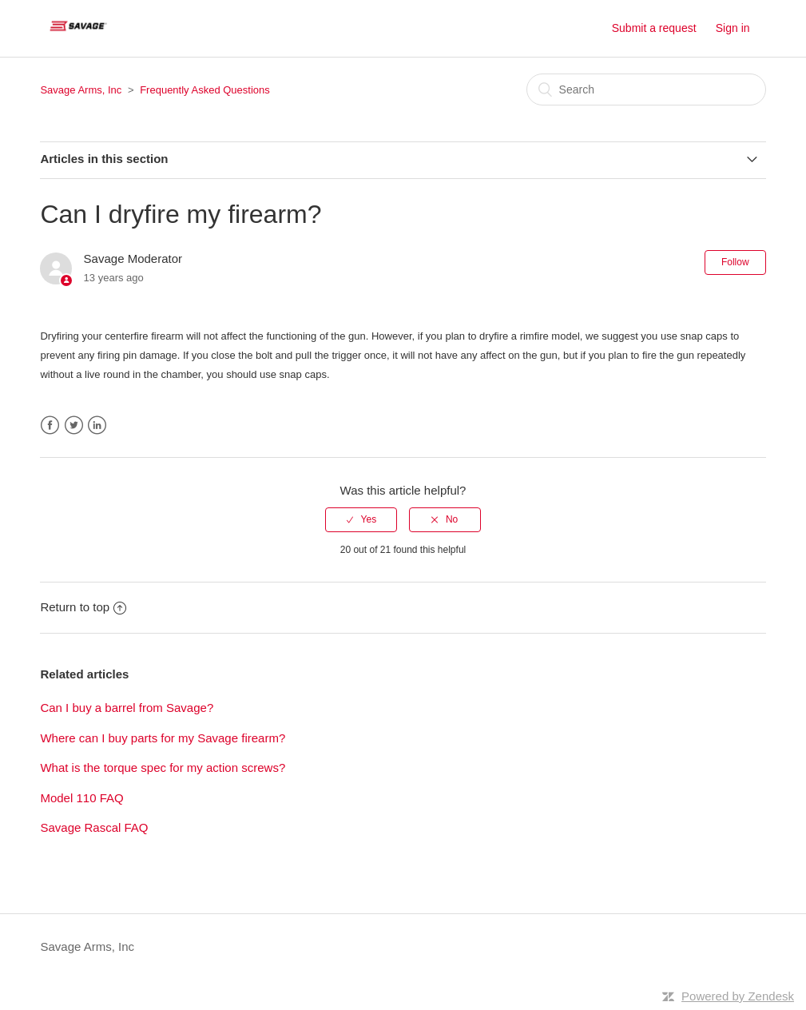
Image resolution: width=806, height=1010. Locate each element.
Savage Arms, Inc (80, 90)
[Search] (646, 89)
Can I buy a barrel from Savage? (126, 707)
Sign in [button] (733, 28)
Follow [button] (735, 262)
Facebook (50, 425)
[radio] (361, 519)
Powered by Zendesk (737, 996)
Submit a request (654, 28)
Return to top (83, 607)
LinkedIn (97, 425)
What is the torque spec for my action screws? (162, 767)
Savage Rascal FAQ (94, 827)
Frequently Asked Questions (205, 90)
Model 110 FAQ (81, 798)
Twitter (74, 425)
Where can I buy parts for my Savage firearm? (162, 738)
